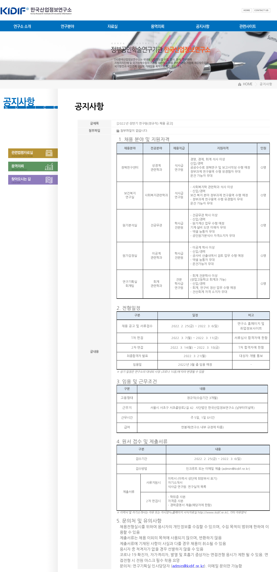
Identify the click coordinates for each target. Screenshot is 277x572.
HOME (245, 84)
